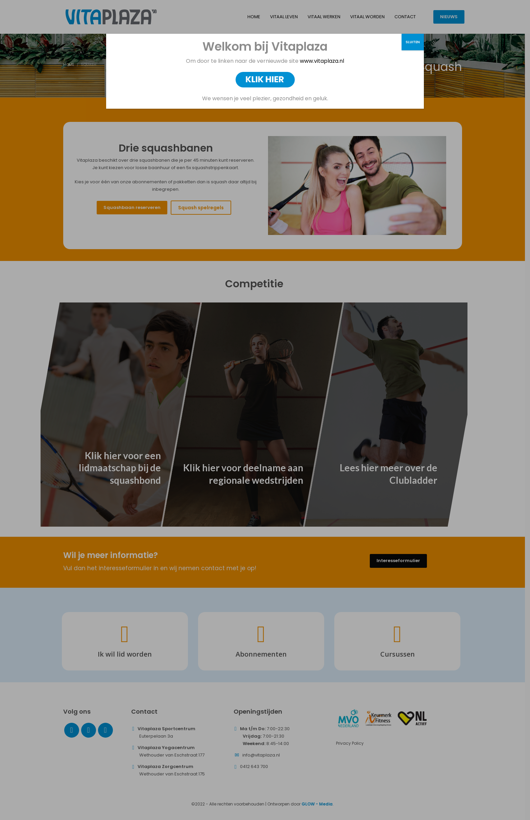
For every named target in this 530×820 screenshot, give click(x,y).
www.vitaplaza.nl (321, 61)
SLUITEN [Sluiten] (413, 42)
